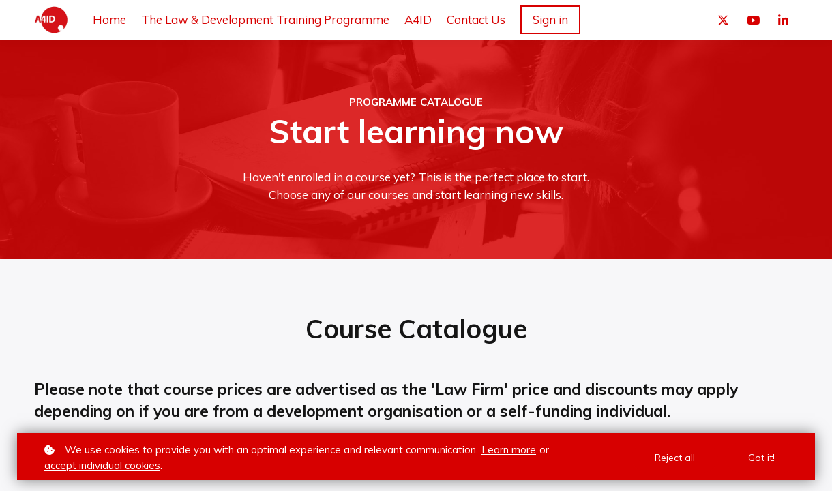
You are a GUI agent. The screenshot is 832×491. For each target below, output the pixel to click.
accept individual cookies (102, 465)
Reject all (675, 457)
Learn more (508, 449)
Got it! (761, 457)
